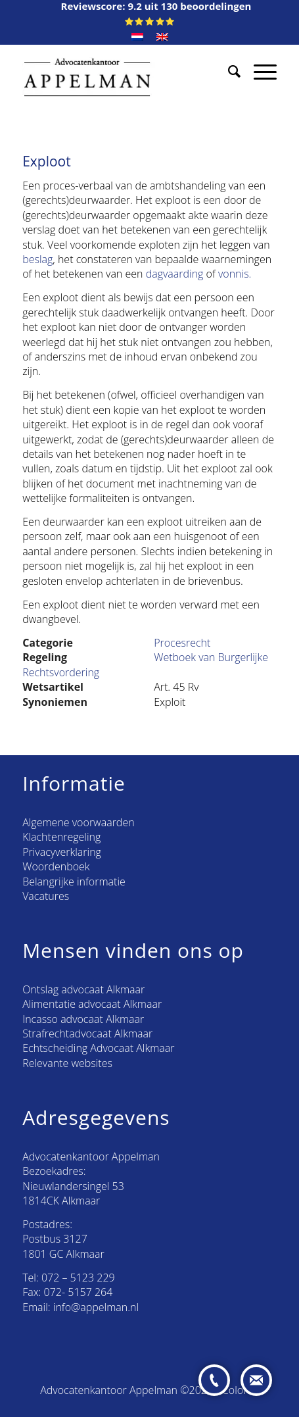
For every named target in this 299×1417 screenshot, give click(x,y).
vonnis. (235, 273)
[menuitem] (137, 37)
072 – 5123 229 (78, 1277)
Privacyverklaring (61, 852)
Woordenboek (55, 866)
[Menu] (259, 71)
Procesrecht (182, 642)
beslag (37, 259)
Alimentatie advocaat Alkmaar (92, 1004)
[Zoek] (228, 71)
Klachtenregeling (61, 837)
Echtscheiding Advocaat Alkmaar (98, 1048)
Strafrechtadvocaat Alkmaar (87, 1033)
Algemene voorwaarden (78, 822)
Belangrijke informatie (74, 881)
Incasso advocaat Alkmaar (83, 1019)
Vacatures (45, 896)
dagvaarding (175, 273)
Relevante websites (67, 1063)
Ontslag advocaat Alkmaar (83, 989)
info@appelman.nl (96, 1307)
